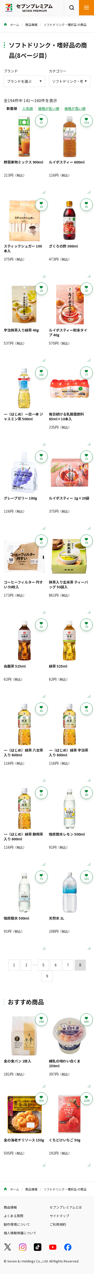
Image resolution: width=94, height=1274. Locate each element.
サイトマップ (59, 1215)
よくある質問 (13, 1215)
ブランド (11, 70)
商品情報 (31, 24)
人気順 (27, 108)
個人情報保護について (20, 1232)
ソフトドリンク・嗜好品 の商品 (65, 24)
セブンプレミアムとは (66, 1207)
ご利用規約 (58, 1224)
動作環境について (17, 1224)
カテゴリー (57, 70)
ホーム (11, 24)
